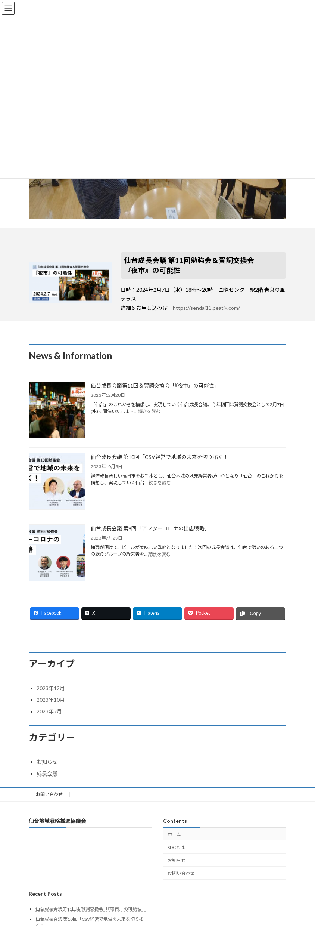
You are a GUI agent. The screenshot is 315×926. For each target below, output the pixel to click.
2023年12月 (51, 688)
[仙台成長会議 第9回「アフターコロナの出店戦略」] (57, 553)
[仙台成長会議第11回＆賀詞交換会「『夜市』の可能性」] (57, 410)
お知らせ (47, 762)
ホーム (174, 834)
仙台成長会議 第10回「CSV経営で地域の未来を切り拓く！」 (162, 457)
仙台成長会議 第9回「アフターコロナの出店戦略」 (150, 528)
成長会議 (47, 773)
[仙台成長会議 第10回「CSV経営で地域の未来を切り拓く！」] (57, 482)
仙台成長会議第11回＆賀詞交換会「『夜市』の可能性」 (155, 385)
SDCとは (176, 847)
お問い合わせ (49, 794)
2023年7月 (49, 711)
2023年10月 (51, 700)
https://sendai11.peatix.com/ (206, 308)
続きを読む (149, 411)
